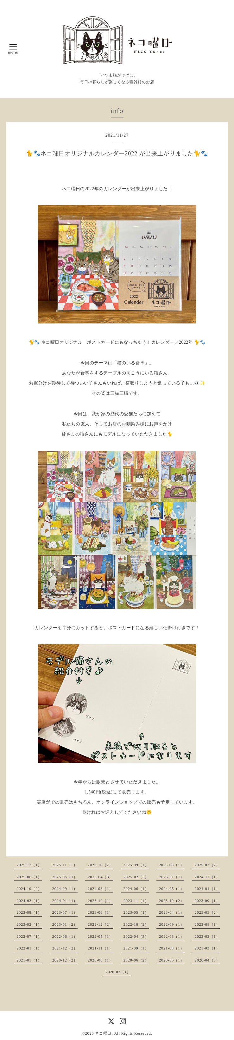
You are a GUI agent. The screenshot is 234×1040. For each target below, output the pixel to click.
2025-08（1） (171, 865)
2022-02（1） (207, 936)
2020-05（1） (171, 960)
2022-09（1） (171, 924)
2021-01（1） (29, 960)
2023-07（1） (65, 912)
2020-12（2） (65, 960)
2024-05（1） (171, 889)
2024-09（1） (65, 889)
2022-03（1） (171, 936)
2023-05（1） (136, 912)
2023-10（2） (171, 901)
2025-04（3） (100, 877)
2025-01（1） (171, 877)
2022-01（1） (29, 948)
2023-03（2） (207, 912)
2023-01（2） (65, 924)
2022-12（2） (100, 924)
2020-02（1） (118, 972)
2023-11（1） (136, 901)
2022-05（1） (100, 936)
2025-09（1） (136, 865)
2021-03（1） (207, 948)
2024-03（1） (29, 901)
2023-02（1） (29, 924)
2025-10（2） (100, 865)
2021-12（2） (65, 948)
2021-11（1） (100, 948)
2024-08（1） (100, 889)
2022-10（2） (136, 924)
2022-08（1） (207, 924)
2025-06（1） (29, 877)
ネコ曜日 (103, 1033)
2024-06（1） (136, 889)
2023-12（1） (100, 901)
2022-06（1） (65, 936)
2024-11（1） (207, 877)
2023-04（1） (171, 912)
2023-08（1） (29, 912)
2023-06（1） (100, 912)
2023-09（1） (207, 901)
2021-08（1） (171, 948)
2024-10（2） (29, 889)
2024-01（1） (65, 901)
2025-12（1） (29, 865)
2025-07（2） (207, 865)
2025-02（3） (136, 877)
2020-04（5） (207, 960)
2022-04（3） (136, 936)
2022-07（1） (29, 936)
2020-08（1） (100, 960)
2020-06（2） (136, 960)
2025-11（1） (65, 865)
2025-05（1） (65, 877)
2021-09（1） (136, 948)
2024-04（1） (207, 889)
